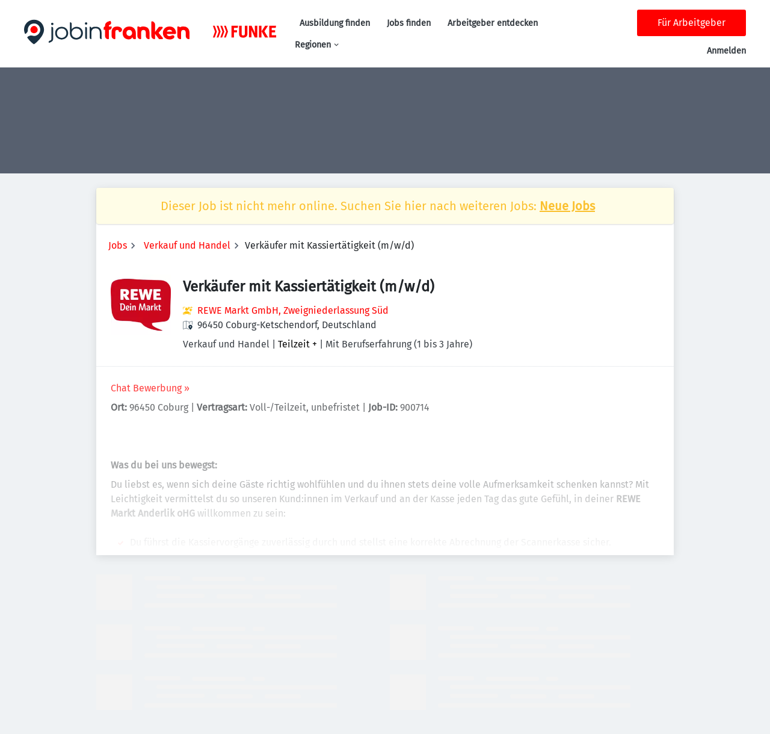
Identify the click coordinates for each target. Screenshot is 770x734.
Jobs (117, 245)
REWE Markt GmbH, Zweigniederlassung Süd (293, 310)
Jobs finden (409, 23)
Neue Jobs (567, 206)
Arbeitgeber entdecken (493, 23)
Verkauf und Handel (187, 245)
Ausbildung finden (335, 23)
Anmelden (726, 51)
